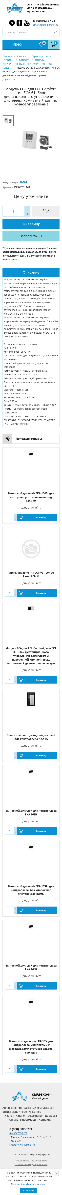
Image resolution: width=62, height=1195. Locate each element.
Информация (28, 1119)
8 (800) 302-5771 (20, 1129)
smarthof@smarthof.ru (46, 24)
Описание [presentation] (31, 272)
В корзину (31, 224)
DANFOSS (24, 60)
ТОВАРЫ (9, 60)
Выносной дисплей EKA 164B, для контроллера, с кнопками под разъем (31, 497)
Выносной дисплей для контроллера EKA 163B (31, 812)
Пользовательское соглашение (31, 1160)
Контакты (45, 1119)
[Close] (56, 1173)
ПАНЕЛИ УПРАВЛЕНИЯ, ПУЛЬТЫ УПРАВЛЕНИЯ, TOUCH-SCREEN (28, 64)
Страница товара (41, 56)
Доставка (51, 1115)
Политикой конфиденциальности (28, 1184)
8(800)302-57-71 (44, 21)
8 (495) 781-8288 (18, 1133)
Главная (7, 56)
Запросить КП (31, 236)
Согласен (28, 1190)
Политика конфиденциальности (31, 1164)
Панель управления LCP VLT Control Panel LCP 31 (31, 574)
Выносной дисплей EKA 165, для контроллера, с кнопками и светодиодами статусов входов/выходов (31, 1046)
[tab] (31, 272)
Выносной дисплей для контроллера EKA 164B (31, 967)
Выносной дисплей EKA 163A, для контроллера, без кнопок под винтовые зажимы (31, 890)
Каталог (21, 56)
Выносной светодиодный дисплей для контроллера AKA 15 (31, 737)
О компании (35, 1115)
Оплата (14, 1119)
